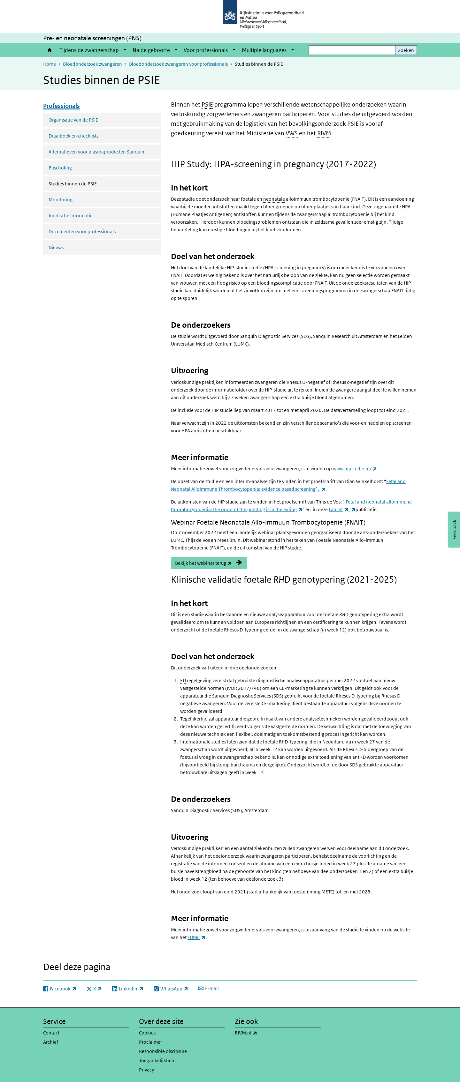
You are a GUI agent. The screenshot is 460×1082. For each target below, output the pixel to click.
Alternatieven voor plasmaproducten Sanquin (96, 152)
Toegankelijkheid (157, 1060)
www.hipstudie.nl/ (355, 469)
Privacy (146, 1070)
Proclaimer (150, 1042)
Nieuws (56, 247)
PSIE (207, 104)
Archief (50, 1042)
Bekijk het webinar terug (211, 563)
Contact (51, 1033)
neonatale (274, 199)
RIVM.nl (260, 1033)
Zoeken (406, 50)
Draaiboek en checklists (73, 136)
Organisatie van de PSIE (73, 120)
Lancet (339, 509)
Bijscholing (60, 168)
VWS (292, 133)
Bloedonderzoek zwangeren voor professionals (178, 64)
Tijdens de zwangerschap (89, 50)
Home (49, 50)
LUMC (196, 937)
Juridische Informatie (71, 216)
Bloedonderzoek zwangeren (92, 64)
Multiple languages (264, 50)
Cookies (147, 1033)
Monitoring (61, 200)
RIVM (324, 133)
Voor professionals (206, 50)
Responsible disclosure (163, 1051)
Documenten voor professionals (82, 231)
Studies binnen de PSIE (90, 183)
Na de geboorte (151, 50)
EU (183, 680)
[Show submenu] (124, 50)
